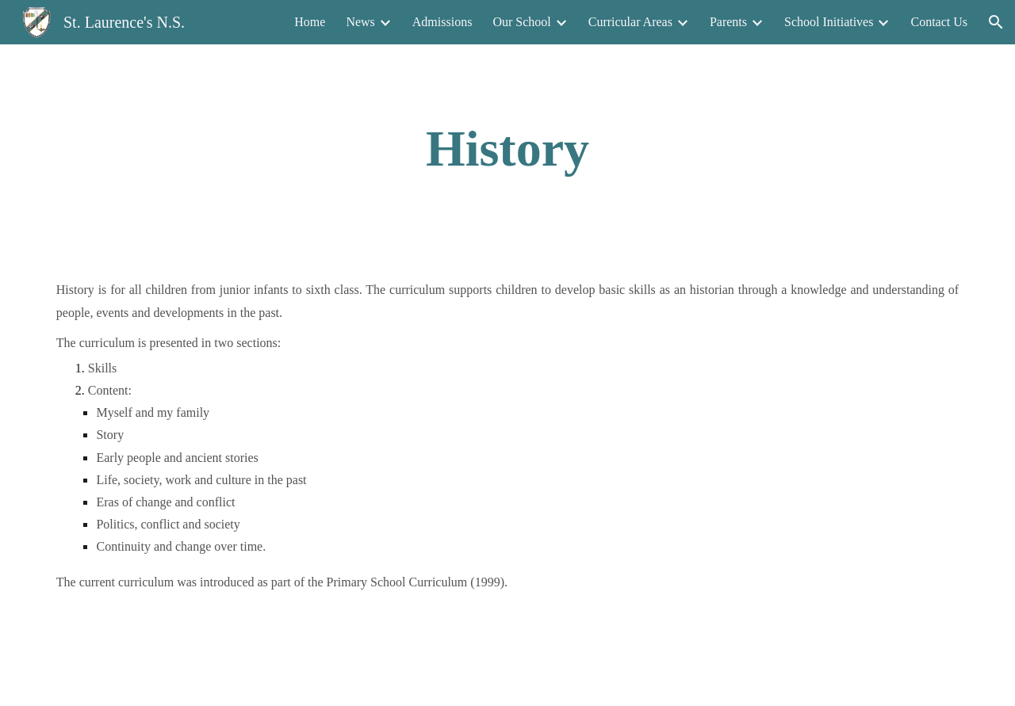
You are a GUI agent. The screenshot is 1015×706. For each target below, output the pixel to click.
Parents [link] (728, 22)
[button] (996, 22)
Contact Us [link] (938, 22)
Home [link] (309, 22)
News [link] (360, 22)
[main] (507, 149)
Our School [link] (521, 22)
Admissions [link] (442, 22)
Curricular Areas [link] (630, 22)
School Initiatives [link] (828, 22)
